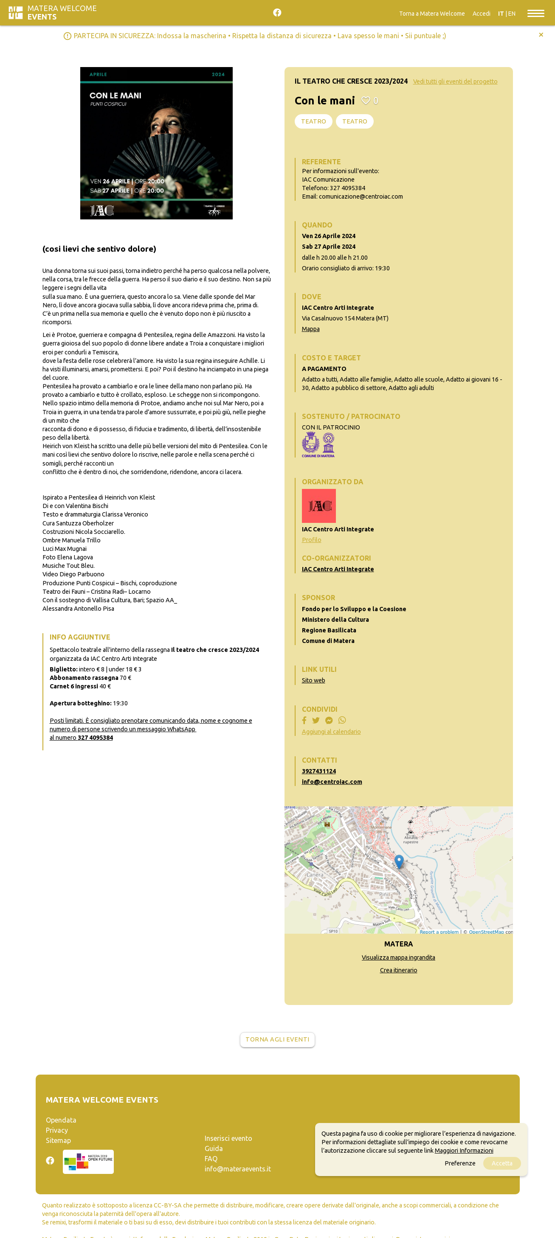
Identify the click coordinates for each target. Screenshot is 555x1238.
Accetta (502, 1163)
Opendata (61, 1120)
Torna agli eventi (277, 1039)
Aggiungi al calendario (331, 731)
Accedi (481, 13)
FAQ (211, 1158)
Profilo (311, 539)
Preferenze (460, 1163)
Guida (214, 1148)
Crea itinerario (398, 970)
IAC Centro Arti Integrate (338, 569)
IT (501, 13)
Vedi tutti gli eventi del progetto (455, 81)
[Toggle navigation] (536, 12)
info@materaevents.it (238, 1169)
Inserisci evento (228, 1138)
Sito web (313, 680)
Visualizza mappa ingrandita (398, 957)
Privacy (57, 1130)
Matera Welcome (62, 12)
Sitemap (58, 1140)
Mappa (311, 329)
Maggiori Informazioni (464, 1150)
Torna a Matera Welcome (432, 13)
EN (512, 13)
